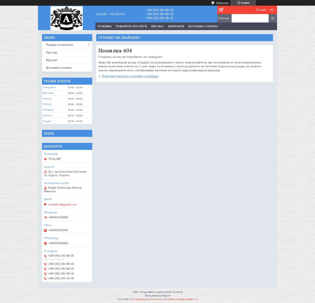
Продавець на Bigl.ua (157, 295)
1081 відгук (222, 2)
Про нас (157, 26)
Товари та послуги (131, 26)
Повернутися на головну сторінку (130, 76)
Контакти (176, 26)
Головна (104, 26)
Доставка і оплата (203, 26)
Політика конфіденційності (181, 299)
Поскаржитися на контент (147, 299)
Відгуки (51, 60)
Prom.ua (178, 291)
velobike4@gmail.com (62, 204)
